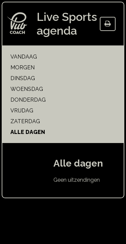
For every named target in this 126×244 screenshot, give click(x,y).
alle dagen (27, 132)
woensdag (26, 89)
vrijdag (21, 110)
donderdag (28, 100)
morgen (22, 67)
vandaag (23, 57)
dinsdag (22, 78)
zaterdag (25, 121)
